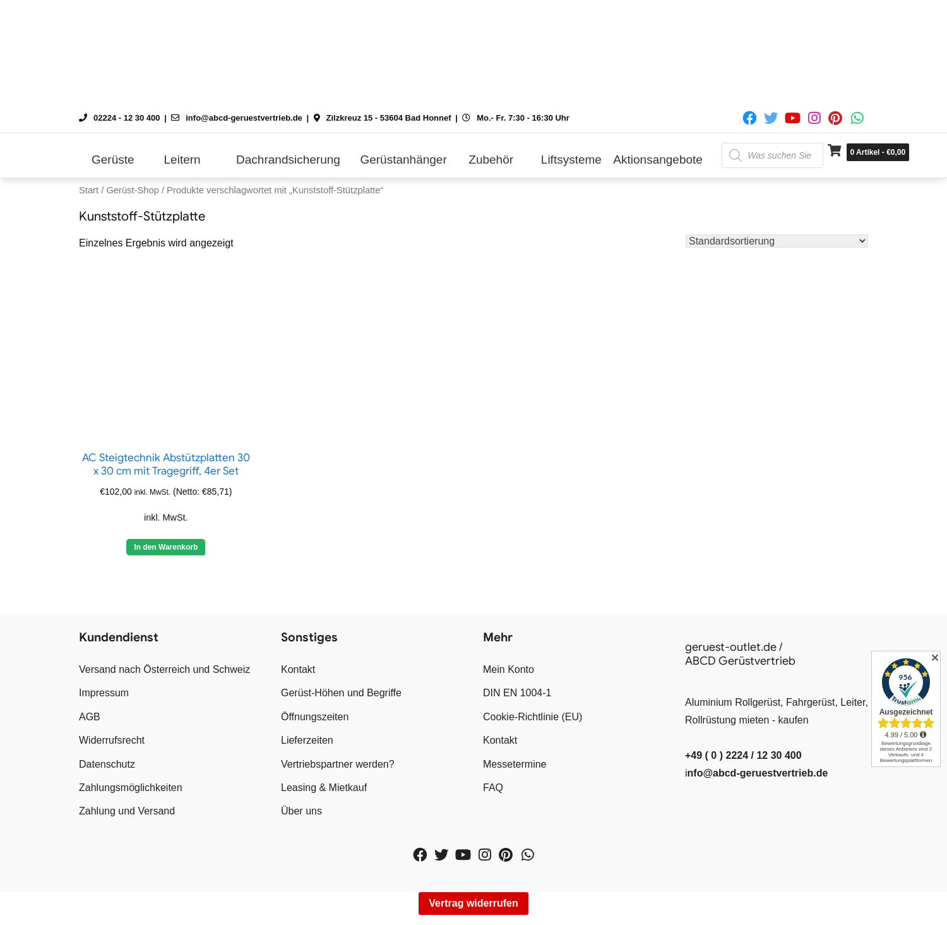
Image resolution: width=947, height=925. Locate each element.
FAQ (493, 787)
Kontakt (298, 669)
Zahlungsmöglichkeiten (130, 787)
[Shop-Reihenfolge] (777, 241)
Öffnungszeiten (314, 716)
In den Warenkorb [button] (166, 547)
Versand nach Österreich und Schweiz (164, 669)
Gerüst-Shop (132, 190)
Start (88, 190)
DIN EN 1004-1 (517, 692)
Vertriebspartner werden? (338, 764)
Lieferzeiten (307, 740)
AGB (89, 716)
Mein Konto (508, 669)
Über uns (301, 811)
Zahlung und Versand (127, 811)
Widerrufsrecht (112, 740)
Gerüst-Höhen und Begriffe (341, 692)
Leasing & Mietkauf (324, 787)
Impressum (104, 692)
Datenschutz (107, 764)
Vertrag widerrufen (473, 903)
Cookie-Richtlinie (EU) (532, 716)
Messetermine (514, 764)
